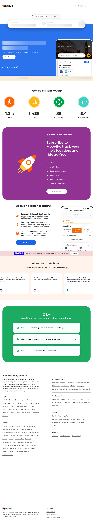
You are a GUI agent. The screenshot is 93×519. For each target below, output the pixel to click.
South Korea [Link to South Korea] (25, 409)
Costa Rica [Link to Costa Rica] (70, 383)
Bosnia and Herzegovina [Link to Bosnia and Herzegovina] (10, 429)
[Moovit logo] (7, 6)
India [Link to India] (13, 403)
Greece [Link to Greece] (12, 436)
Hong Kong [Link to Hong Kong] (6, 403)
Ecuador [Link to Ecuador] (87, 399)
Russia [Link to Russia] (32, 406)
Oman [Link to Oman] (12, 406)
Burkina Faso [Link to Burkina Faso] (56, 416)
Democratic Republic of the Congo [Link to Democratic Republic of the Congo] (63, 419)
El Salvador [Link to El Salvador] (56, 386)
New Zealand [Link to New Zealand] (76, 436)
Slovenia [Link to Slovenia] (33, 448)
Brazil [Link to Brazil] (68, 399)
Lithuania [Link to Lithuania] (28, 439)
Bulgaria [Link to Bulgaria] (23, 429)
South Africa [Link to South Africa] (81, 422)
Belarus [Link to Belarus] (25, 426)
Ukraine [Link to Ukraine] (26, 451)
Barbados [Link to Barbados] (55, 383)
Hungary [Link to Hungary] (19, 436)
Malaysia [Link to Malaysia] (5, 406)
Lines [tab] (54, 16)
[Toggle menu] (89, 6)
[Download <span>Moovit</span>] (80, 6)
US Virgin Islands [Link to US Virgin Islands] (84, 389)
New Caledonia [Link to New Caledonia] (65, 436)
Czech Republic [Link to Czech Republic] (7, 432)
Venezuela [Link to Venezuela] (55, 406)
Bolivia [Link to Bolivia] (63, 399)
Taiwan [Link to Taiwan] (33, 409)
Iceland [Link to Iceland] (26, 436)
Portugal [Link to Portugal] (5, 448)
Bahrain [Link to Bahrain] (5, 400)
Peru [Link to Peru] (73, 402)
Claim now (74, 253)
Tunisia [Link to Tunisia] (54, 425)
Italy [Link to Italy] (38, 436)
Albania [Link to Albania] (5, 426)
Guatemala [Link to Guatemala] (65, 386)
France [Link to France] (37, 432)
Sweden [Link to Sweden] (10, 451)
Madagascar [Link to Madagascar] (56, 422)
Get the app (9, 57)
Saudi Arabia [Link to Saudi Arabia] (6, 409)
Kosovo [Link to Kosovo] (4, 439)
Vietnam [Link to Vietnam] (5, 416)
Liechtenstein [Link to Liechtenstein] (19, 439)
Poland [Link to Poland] (34, 445)
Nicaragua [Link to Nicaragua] (80, 386)
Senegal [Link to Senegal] (72, 422)
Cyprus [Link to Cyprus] (22, 400)
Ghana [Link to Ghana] (79, 419)
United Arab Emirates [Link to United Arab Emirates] (23, 413)
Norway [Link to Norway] (28, 445)
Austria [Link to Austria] (18, 426)
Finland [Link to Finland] (31, 432)
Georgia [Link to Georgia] (29, 400)
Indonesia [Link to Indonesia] (20, 403)
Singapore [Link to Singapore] (15, 409)
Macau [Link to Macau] (37, 403)
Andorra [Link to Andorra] (12, 426)
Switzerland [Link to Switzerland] (19, 451)
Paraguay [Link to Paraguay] (67, 402)
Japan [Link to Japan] (32, 403)
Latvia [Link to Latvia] (11, 439)
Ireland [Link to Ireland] (33, 436)
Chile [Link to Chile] (73, 399)
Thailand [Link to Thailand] (5, 413)
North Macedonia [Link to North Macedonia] (18, 445)
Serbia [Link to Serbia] (19, 448)
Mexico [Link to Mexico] (72, 386)
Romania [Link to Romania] (13, 448)
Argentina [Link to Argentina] (55, 399)
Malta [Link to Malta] (14, 442)
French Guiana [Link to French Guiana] (57, 402)
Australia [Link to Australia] (55, 436)
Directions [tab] (39, 16)
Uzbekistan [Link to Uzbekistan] (35, 413)
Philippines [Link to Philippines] (19, 406)
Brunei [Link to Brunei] (11, 400)
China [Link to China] (17, 400)
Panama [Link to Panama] (55, 389)
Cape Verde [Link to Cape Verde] (66, 416)
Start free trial (56, 191)
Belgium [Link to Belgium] (32, 426)
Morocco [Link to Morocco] (65, 422)
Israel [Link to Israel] (26, 403)
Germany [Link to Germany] (5, 436)
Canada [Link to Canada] (62, 383)
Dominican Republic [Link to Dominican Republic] (82, 383)
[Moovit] (7, 509)
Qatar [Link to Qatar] (26, 406)
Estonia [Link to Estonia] (24, 432)
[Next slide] (16, 67)
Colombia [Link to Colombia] (80, 399)
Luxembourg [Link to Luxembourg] (6, 442)
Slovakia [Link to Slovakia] (26, 448)
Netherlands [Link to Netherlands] (6, 445)
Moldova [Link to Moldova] (21, 442)
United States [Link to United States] (73, 389)
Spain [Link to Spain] (4, 451)
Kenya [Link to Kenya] (85, 419)
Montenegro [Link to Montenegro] (29, 442)
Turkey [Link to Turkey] (12, 413)
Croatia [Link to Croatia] (29, 429)
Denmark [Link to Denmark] (17, 432)
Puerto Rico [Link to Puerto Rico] (63, 389)
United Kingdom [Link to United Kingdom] (7, 455)
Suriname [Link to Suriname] (79, 402)
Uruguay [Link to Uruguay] (87, 402)
